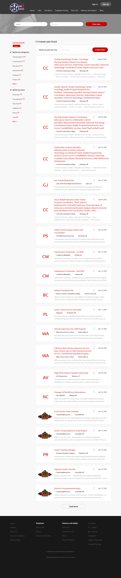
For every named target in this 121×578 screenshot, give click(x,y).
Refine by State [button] (18, 90)
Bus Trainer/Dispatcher (64, 180)
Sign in (95, 4)
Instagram (92, 536)
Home (12, 523)
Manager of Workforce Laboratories (70, 392)
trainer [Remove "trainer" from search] (16, 46)
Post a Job (40, 527)
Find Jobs (96, 24)
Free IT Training (68, 540)
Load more (73, 506)
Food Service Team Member (66, 411)
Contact (13, 527)
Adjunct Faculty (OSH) (63, 290)
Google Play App (94, 544)
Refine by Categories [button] (20, 52)
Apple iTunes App (95, 540)
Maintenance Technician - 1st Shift (69, 252)
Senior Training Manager (64, 450)
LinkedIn (94, 531)
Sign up (106, 4)
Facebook (91, 523)
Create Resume (68, 531)
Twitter (94, 527)
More (14, 84)
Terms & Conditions (17, 536)
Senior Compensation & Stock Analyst (70, 430)
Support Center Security (64, 469)
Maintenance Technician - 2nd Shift (69, 271)
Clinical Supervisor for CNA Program (70, 329)
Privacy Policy (15, 540)
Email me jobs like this (48, 50)
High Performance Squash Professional (71, 373)
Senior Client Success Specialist (67, 309)
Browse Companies (43, 536)
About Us (13, 531)
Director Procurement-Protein (67, 488)
